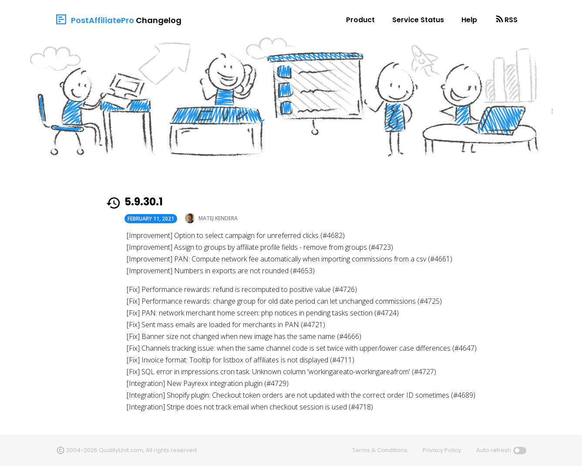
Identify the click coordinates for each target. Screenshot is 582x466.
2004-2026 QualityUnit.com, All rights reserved (131, 450)
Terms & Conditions (379, 450)
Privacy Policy (442, 450)
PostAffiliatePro (102, 20)
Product (360, 20)
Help (469, 20)
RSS (511, 20)
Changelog (159, 20)
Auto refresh (493, 450)
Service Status (418, 20)
